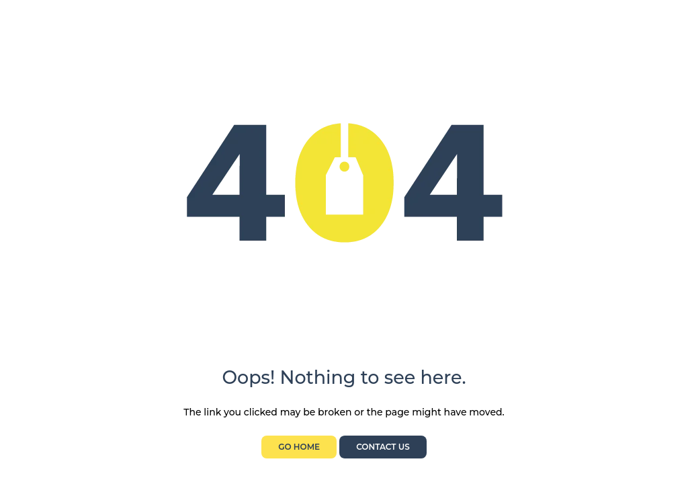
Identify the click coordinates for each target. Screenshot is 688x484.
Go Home (299, 447)
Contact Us (383, 447)
